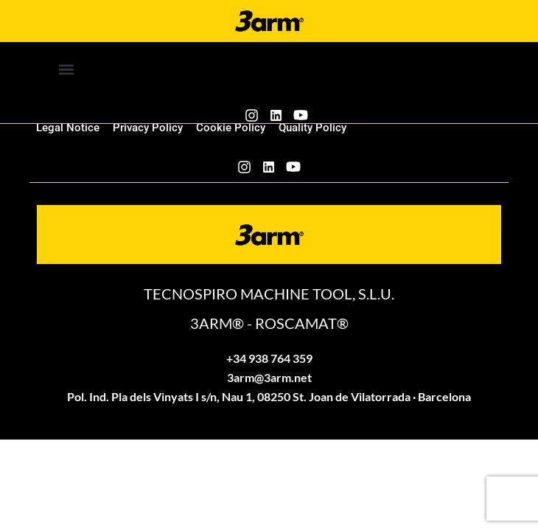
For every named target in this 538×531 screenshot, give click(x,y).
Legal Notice (67, 127)
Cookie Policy (230, 127)
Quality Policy (312, 127)
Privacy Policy (148, 127)
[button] (67, 69)
